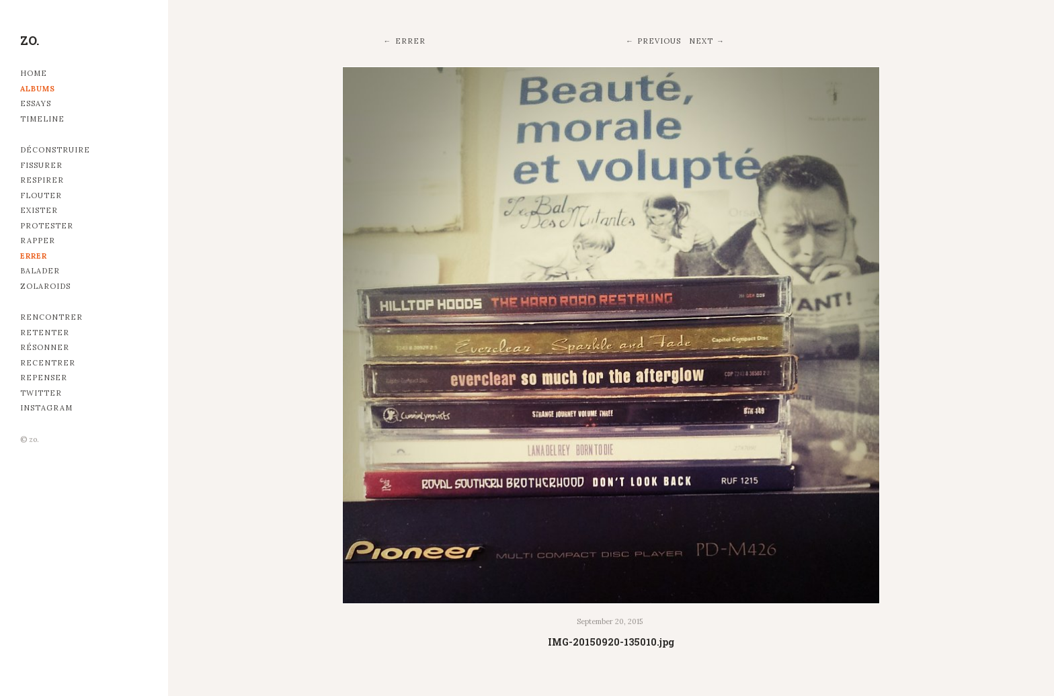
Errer (33, 256)
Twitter (41, 393)
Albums (37, 88)
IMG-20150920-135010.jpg (611, 642)
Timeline (42, 119)
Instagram (46, 407)
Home (33, 73)
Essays (35, 103)
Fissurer (41, 165)
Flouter (41, 195)
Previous (659, 41)
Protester (46, 225)
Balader (40, 270)
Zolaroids (45, 286)
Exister (39, 210)
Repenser (43, 377)
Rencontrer (51, 317)
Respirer (42, 180)
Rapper (37, 240)
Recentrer (47, 362)
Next (701, 41)
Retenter (44, 332)
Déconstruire (55, 150)
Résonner (44, 347)
